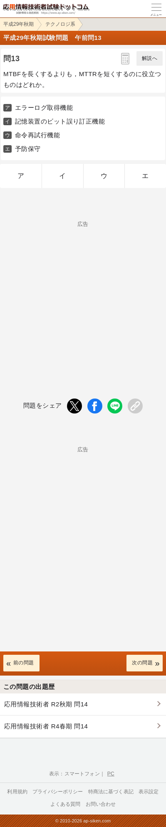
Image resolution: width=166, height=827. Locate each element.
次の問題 (142, 663)
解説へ (149, 58)
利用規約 (17, 792)
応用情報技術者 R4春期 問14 (46, 726)
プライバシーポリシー (57, 792)
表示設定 (149, 792)
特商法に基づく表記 (111, 792)
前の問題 (23, 663)
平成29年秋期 (18, 24)
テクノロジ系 (60, 24)
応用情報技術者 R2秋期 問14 (46, 704)
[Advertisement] (83, 296)
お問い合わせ (101, 804)
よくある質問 (65, 804)
